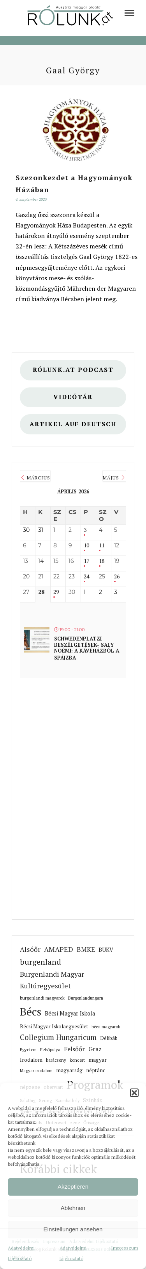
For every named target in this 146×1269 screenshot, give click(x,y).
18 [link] (101, 561)
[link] (129, 13)
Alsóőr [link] (30, 949)
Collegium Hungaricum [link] (58, 1037)
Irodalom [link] (31, 1059)
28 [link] (41, 592)
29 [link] (56, 592)
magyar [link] (97, 1059)
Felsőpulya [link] (50, 1049)
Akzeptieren (73, 1186)
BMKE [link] (86, 949)
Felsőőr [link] (74, 1049)
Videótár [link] (73, 397)
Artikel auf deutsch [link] (73, 424)
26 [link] (117, 576)
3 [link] (85, 530)
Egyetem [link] (28, 1049)
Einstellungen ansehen (73, 1229)
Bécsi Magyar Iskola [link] (70, 1013)
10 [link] (86, 545)
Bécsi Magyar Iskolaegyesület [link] (54, 1026)
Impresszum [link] (124, 1248)
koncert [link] (77, 1060)
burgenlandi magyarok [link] (42, 998)
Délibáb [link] (109, 1038)
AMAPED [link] (58, 949)
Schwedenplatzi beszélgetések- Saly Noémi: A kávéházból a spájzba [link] (86, 648)
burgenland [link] (40, 962)
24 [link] (86, 576)
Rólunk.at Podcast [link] (73, 370)
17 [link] (86, 561)
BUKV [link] (106, 949)
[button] (134, 1093)
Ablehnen (73, 1208)
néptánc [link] (95, 1070)
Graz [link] (95, 1049)
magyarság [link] (69, 1070)
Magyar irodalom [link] (36, 1070)
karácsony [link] (56, 1060)
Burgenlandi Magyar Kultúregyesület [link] (52, 980)
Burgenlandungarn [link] (85, 998)
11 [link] (101, 545)
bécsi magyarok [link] (105, 1026)
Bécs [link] (30, 1011)
